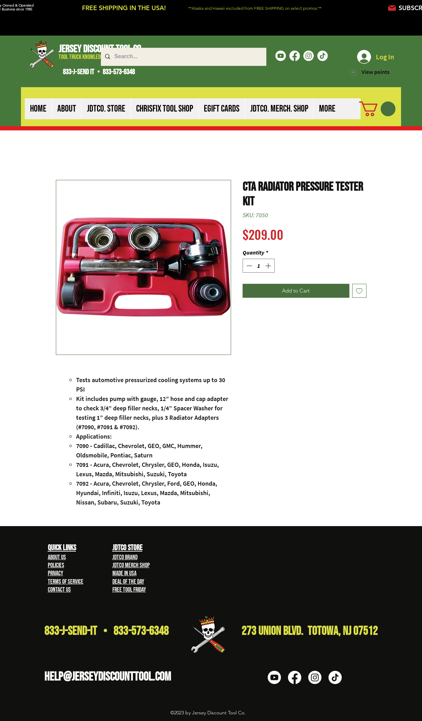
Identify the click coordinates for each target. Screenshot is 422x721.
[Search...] (183, 57)
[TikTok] (322, 56)
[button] (66, 108)
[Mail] (392, 8)
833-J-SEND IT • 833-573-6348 (99, 72)
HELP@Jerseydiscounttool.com (107, 676)
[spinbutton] (258, 265)
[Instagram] (308, 56)
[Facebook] (294, 56)
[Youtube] (280, 56)
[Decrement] (248, 265)
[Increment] (269, 265)
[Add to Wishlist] (359, 291)
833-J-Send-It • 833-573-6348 (106, 631)
